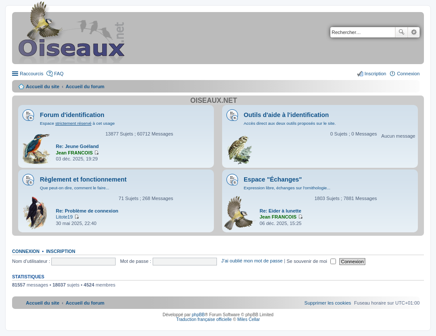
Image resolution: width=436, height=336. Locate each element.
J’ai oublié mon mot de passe (251, 261)
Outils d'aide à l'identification (286, 115)
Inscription (60, 251)
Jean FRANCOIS (74, 152)
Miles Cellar (248, 319)
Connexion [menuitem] (408, 73)
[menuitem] (327, 302)
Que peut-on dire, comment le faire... (74, 187)
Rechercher (401, 32)
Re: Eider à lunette (280, 210)
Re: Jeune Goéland (77, 146)
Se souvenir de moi (311, 261)
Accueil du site (43, 86)
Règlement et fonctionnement (83, 179)
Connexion (26, 251)
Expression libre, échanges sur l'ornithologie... (287, 187)
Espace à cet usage (77, 123)
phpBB (198, 314)
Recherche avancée (414, 32)
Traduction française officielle (204, 319)
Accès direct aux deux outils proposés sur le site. (290, 123)
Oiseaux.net (213, 100)
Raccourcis (31, 73)
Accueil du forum (85, 86)
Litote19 (64, 216)
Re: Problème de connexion (87, 210)
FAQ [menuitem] (58, 73)
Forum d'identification (72, 115)
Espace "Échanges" (273, 179)
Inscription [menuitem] (375, 73)
